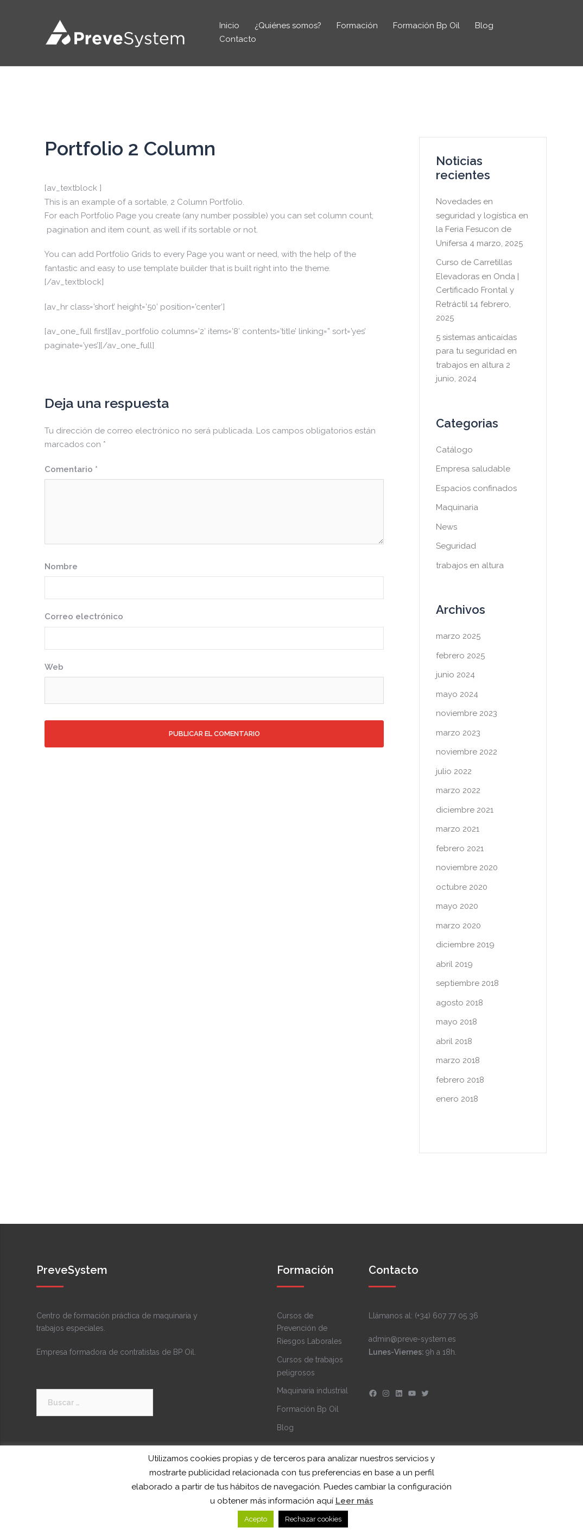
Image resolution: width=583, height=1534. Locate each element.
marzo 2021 (457, 829)
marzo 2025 (458, 636)
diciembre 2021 (464, 810)
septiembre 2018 (467, 983)
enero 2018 (457, 1099)
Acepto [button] (255, 1519)
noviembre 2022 (466, 752)
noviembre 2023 (466, 713)
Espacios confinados (476, 488)
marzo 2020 (458, 926)
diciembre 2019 (465, 945)
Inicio (229, 25)
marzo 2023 (458, 733)
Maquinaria (457, 507)
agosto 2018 (459, 1003)
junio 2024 (455, 675)
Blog (484, 25)
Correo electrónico (84, 616)
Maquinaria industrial (312, 1390)
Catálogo (454, 450)
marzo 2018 (458, 1060)
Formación (357, 25)
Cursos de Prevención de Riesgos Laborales (309, 1328)
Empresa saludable (473, 469)
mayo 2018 (456, 1022)
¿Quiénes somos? (288, 25)
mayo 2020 (457, 906)
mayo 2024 (457, 694)
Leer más (354, 1501)
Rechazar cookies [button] (313, 1519)
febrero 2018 (460, 1080)
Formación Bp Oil (426, 25)
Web (54, 667)
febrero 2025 (460, 656)
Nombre (61, 566)
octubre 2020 (461, 887)
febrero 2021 (460, 848)
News (446, 527)
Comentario (71, 469)
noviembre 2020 (467, 867)
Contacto (237, 39)
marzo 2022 (458, 790)
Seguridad (456, 546)
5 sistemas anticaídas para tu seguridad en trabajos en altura (476, 351)
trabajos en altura (470, 565)
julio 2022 (454, 771)
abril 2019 (454, 964)
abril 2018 (454, 1041)
